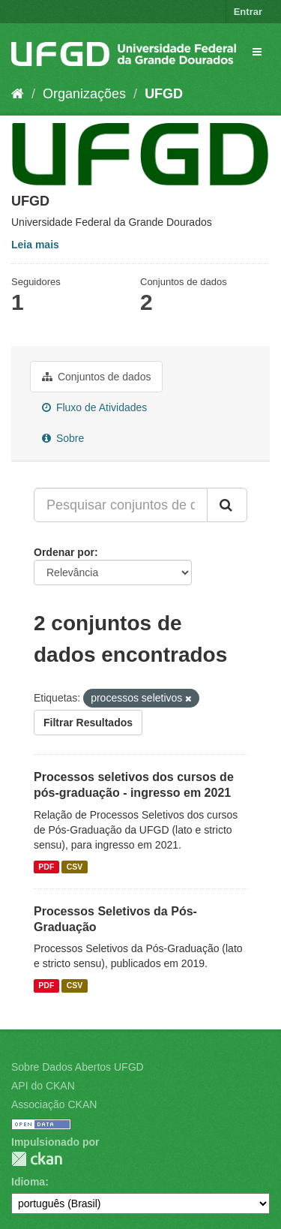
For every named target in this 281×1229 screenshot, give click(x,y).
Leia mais (35, 245)
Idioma (28, 1182)
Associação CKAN (54, 1104)
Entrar (248, 11)
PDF (46, 866)
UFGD (164, 93)
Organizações (84, 93)
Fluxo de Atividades (94, 407)
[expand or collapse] (257, 52)
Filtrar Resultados (88, 723)
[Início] (17, 93)
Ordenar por (64, 552)
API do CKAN (43, 1086)
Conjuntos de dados (96, 377)
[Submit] (227, 505)
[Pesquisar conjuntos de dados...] (121, 505)
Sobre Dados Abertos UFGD (77, 1067)
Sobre (63, 438)
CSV (75, 866)
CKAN (36, 1159)
